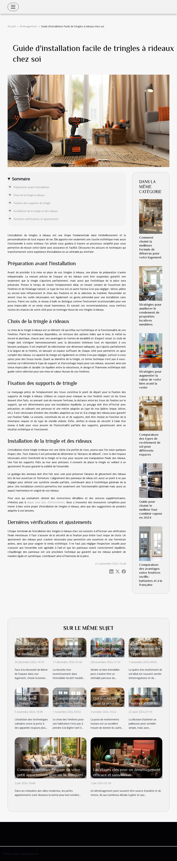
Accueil (12, 26)
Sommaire (21, 179)
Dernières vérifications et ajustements (36, 219)
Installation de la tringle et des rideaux (35, 211)
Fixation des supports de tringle (31, 203)
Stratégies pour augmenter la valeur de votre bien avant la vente (150, 379)
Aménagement (28, 26)
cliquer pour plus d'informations (45, 502)
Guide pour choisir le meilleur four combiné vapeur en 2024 (150, 509)
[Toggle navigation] (13, 7)
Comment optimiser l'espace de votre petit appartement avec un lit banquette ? (51, 774)
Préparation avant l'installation (31, 187)
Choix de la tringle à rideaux (29, 195)
